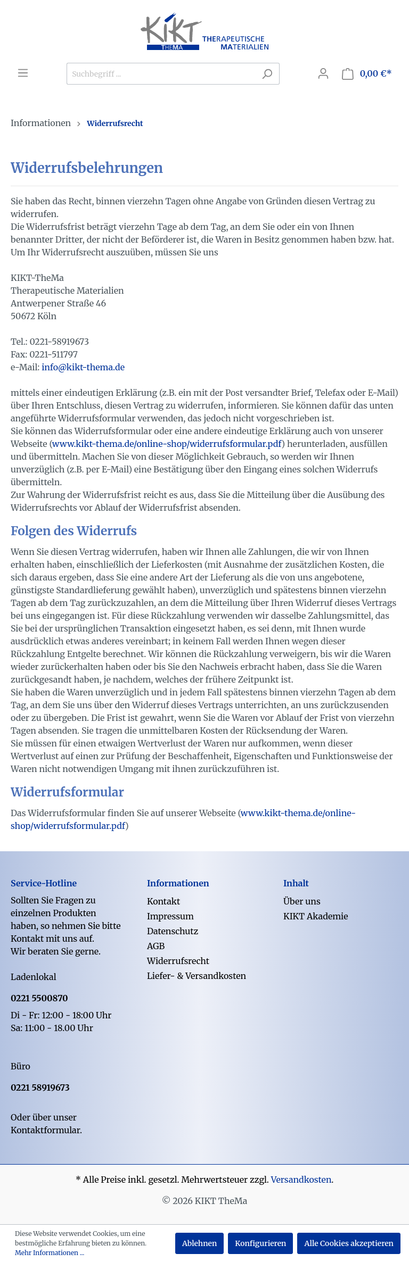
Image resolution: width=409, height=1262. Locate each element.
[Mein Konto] (323, 73)
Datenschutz (172, 931)
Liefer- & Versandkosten (196, 975)
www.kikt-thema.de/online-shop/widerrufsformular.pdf (167, 443)
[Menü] (23, 73)
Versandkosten (301, 1179)
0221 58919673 (40, 1087)
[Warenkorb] (367, 73)
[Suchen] (267, 74)
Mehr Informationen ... (49, 1253)
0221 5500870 (39, 998)
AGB (156, 946)
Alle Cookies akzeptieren (349, 1243)
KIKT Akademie (315, 916)
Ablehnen (199, 1243)
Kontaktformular (45, 1130)
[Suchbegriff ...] (161, 74)
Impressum (170, 916)
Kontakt (163, 901)
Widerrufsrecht (178, 961)
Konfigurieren (260, 1243)
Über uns (302, 901)
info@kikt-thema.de (83, 367)
